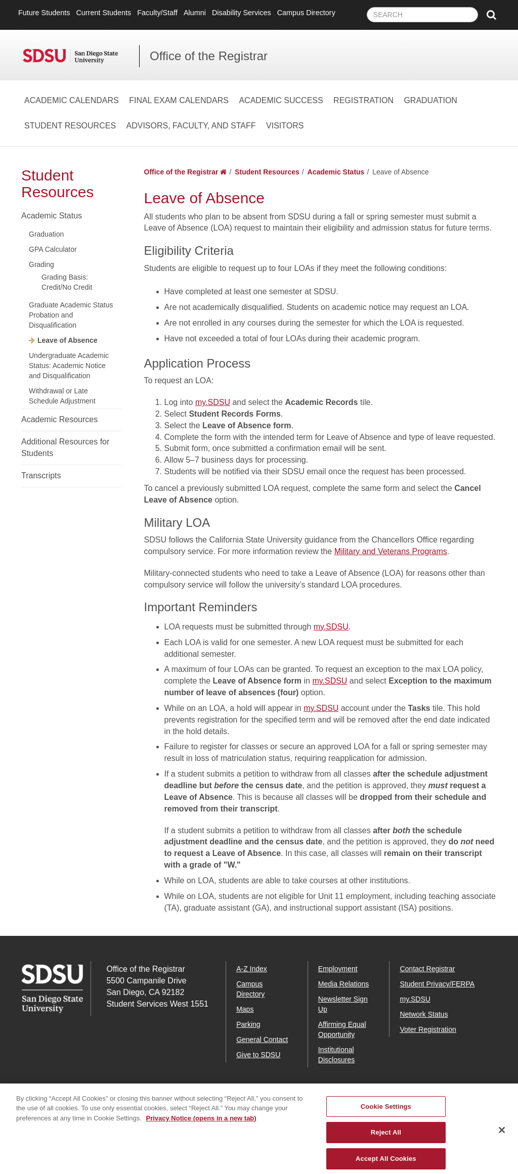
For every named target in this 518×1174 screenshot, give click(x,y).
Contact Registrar (427, 969)
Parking (248, 1024)
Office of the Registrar (209, 56)
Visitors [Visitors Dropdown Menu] (285, 125)
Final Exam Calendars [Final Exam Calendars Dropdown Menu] (179, 100)
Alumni (195, 13)
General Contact (262, 1039)
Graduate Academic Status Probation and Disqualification (71, 315)
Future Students (44, 13)
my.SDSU (212, 402)
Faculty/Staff (157, 13)
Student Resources (70, 125)
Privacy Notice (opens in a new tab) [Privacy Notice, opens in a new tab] (201, 1124)
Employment (338, 969)
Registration (363, 100)
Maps (244, 1009)
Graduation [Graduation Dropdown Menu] (430, 100)
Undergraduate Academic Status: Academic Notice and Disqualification (69, 365)
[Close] (502, 1136)
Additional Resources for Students (65, 447)
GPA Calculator (53, 249)
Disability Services (241, 13)
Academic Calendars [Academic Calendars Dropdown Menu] (71, 100)
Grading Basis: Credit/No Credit (66, 282)
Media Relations (343, 984)
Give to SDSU (258, 1055)
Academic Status (51, 215)
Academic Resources (59, 419)
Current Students (103, 13)
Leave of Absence (67, 340)
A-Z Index (251, 969)
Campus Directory (306, 13)
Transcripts (41, 475)
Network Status (424, 1014)
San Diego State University (81, 56)
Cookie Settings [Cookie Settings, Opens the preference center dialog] (386, 1112)
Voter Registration (428, 1029)
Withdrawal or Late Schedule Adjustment (62, 396)
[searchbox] (422, 14)
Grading (41, 264)
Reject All (386, 1139)
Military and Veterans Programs (390, 551)
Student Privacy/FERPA (437, 984)
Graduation (46, 234)
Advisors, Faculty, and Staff (191, 125)
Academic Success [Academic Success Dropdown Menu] (281, 100)
